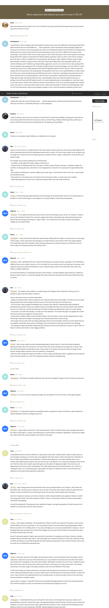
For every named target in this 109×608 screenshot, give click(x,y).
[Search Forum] (82, 2)
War (14, 105)
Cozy (14, 396)
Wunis (15, 124)
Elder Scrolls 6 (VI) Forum (17, 2)
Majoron (15, 147)
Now (94, 48)
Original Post (96, 15)
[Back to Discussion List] (2, 2)
